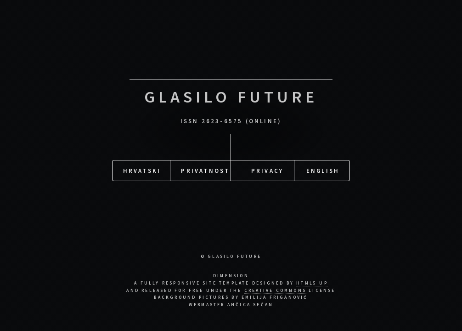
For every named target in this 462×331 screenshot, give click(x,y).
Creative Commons (275, 290)
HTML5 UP (312, 283)
